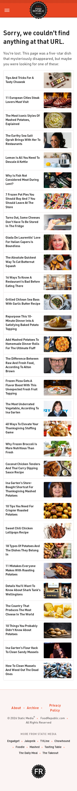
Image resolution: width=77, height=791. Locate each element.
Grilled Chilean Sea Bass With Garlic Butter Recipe (23, 301)
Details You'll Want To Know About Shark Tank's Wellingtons (23, 590)
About (16, 708)
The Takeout (50, 753)
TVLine (44, 741)
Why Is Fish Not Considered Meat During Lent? (22, 179)
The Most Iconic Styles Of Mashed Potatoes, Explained (23, 119)
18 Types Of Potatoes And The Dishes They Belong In (23, 550)
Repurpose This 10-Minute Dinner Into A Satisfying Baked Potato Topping (22, 322)
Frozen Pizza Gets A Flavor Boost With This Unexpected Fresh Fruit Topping (21, 387)
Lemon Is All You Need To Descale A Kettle (23, 159)
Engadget (13, 741)
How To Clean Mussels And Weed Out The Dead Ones (22, 670)
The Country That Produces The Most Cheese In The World (20, 610)
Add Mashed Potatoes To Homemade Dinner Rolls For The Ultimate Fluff (22, 343)
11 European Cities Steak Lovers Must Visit (22, 100)
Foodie (20, 747)
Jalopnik (29, 741)
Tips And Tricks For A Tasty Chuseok (20, 80)
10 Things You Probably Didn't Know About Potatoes (22, 630)
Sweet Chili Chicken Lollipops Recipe (19, 530)
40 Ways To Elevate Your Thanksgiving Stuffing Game (22, 428)
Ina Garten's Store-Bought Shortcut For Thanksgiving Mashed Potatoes (21, 489)
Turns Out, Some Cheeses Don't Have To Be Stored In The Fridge (23, 221)
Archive (33, 708)
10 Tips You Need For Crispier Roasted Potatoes (20, 510)
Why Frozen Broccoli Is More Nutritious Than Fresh (21, 448)
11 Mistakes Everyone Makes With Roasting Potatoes (21, 570)
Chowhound (62, 741)
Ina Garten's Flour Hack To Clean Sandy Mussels (22, 650)
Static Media (25, 718)
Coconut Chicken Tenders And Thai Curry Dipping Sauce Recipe (23, 468)
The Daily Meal (28, 753)
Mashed (35, 747)
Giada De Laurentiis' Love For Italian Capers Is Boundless (23, 241)
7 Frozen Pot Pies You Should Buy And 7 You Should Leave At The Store (20, 200)
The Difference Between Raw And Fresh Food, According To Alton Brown (22, 364)
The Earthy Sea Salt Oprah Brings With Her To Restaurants (23, 139)
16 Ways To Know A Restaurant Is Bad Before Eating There (23, 281)
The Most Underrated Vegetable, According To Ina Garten (22, 408)
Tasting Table (53, 747)
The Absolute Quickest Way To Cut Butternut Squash (21, 261)
